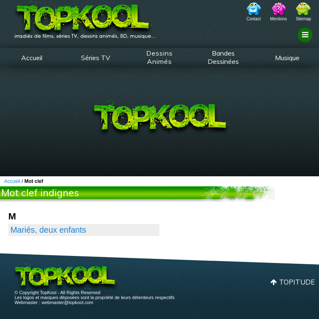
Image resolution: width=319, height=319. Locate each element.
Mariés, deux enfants (48, 229)
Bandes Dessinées (223, 57)
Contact (253, 19)
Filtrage (306, 42)
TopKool (85, 17)
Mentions (278, 19)
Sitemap (303, 19)
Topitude (297, 282)
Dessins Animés (159, 57)
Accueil (31, 58)
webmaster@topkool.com (67, 302)
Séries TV (95, 58)
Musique (287, 58)
